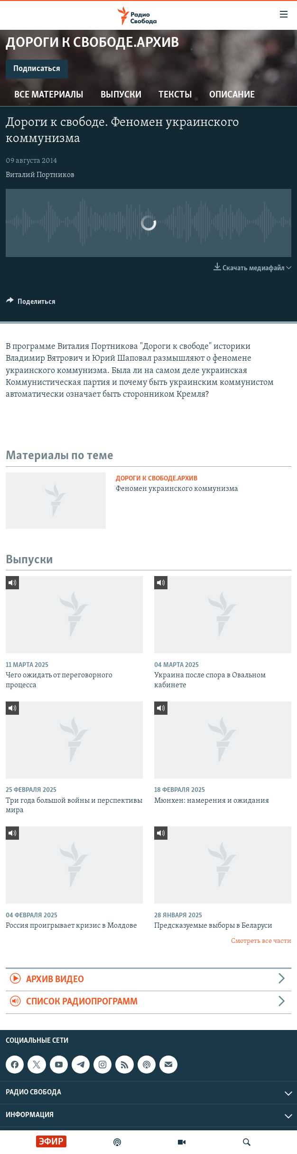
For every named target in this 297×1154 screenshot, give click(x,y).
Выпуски (121, 95)
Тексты (175, 95)
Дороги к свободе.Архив (156, 478)
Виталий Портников (40, 175)
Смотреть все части (261, 941)
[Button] (31, 304)
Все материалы (49, 95)
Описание (232, 95)
